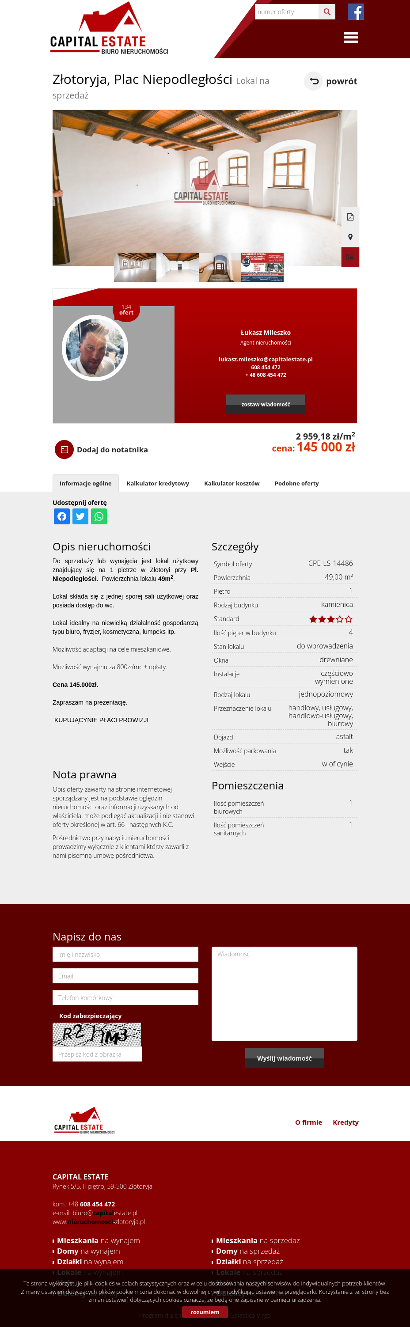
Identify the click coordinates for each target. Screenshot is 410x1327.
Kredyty (346, 1122)
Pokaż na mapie (349, 221)
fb (356, 12)
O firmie (308, 1122)
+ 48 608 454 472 (265, 374)
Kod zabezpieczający (90, 1016)
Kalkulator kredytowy (158, 483)
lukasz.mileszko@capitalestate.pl (266, 359)
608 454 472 (265, 367)
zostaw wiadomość (266, 404)
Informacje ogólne (86, 483)
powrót (341, 81)
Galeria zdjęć (349, 241)
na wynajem (98, 1240)
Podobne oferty (297, 483)
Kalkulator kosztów (232, 483)
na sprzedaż (258, 1240)
